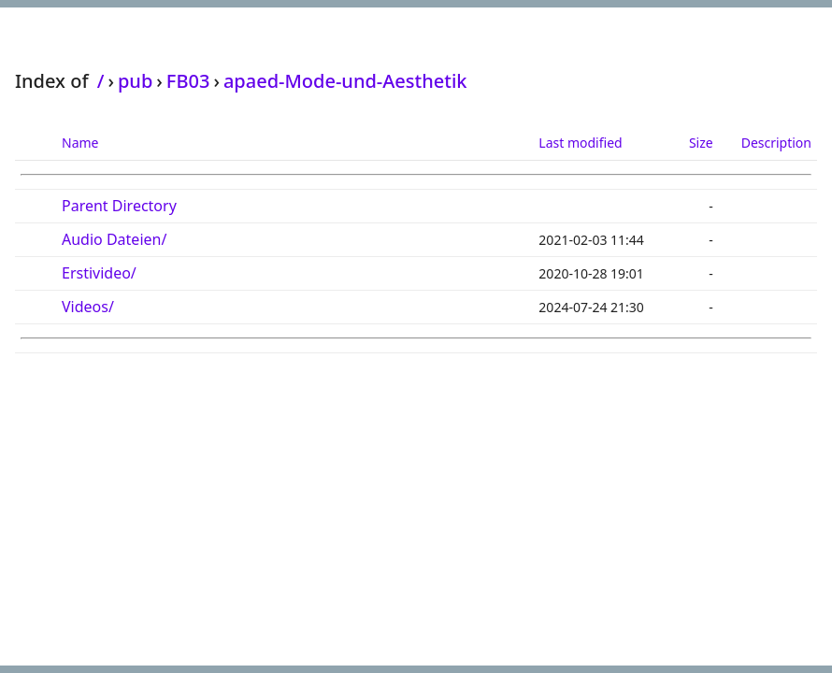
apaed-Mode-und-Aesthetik (345, 80)
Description (776, 142)
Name (80, 142)
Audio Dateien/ (114, 239)
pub (135, 80)
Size (701, 142)
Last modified (580, 142)
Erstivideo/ (99, 273)
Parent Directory (119, 205)
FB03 (188, 80)
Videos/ (88, 306)
